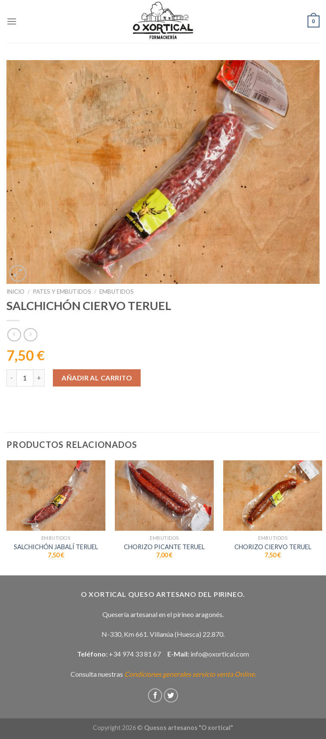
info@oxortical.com (220, 654)
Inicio (15, 291)
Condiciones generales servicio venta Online (189, 674)
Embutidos (116, 291)
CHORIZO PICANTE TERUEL (164, 546)
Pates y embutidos (62, 291)
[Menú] (11, 21)
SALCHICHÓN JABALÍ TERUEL (56, 546)
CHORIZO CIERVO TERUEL (272, 546)
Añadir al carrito (97, 378)
